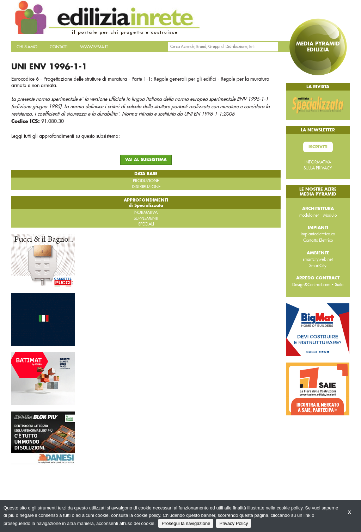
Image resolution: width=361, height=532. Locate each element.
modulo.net (309, 215)
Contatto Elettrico (318, 240)
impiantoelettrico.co (318, 234)
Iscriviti (318, 147)
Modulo (330, 215)
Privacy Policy (233, 523)
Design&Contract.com (311, 285)
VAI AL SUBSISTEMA (146, 160)
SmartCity (317, 266)
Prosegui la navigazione (185, 523)
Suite (339, 285)
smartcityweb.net (318, 259)
